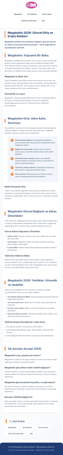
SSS (43, 21)
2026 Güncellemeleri (28, 21)
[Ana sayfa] (31, 5)
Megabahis (18, 14)
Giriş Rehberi (32, 14)
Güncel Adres (47, 14)
